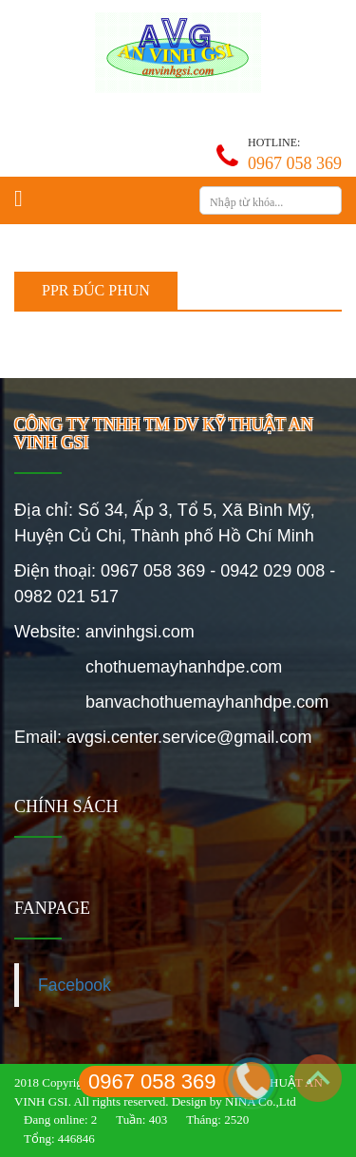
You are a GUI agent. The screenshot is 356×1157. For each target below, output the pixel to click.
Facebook (74, 985)
